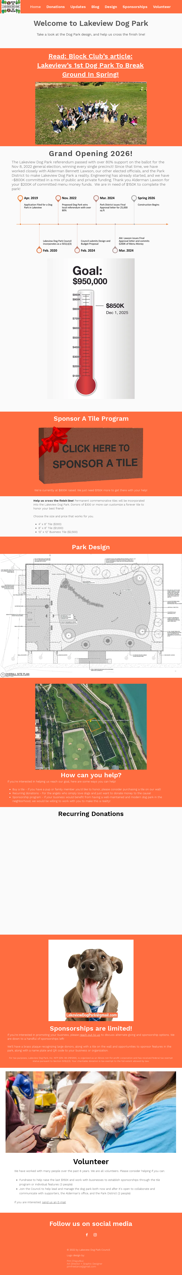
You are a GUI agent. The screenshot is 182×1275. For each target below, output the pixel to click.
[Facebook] (87, 1235)
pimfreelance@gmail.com (81, 1266)
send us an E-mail (54, 1202)
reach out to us (90, 1035)
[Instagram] (95, 1235)
